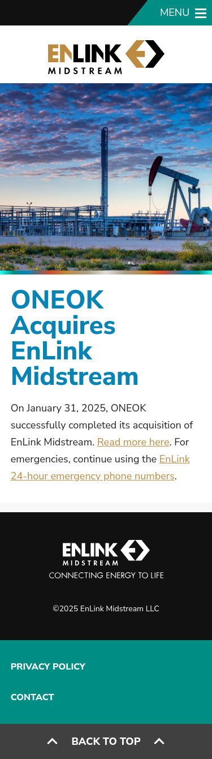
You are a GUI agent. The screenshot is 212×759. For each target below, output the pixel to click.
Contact (32, 697)
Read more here (133, 442)
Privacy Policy (48, 667)
